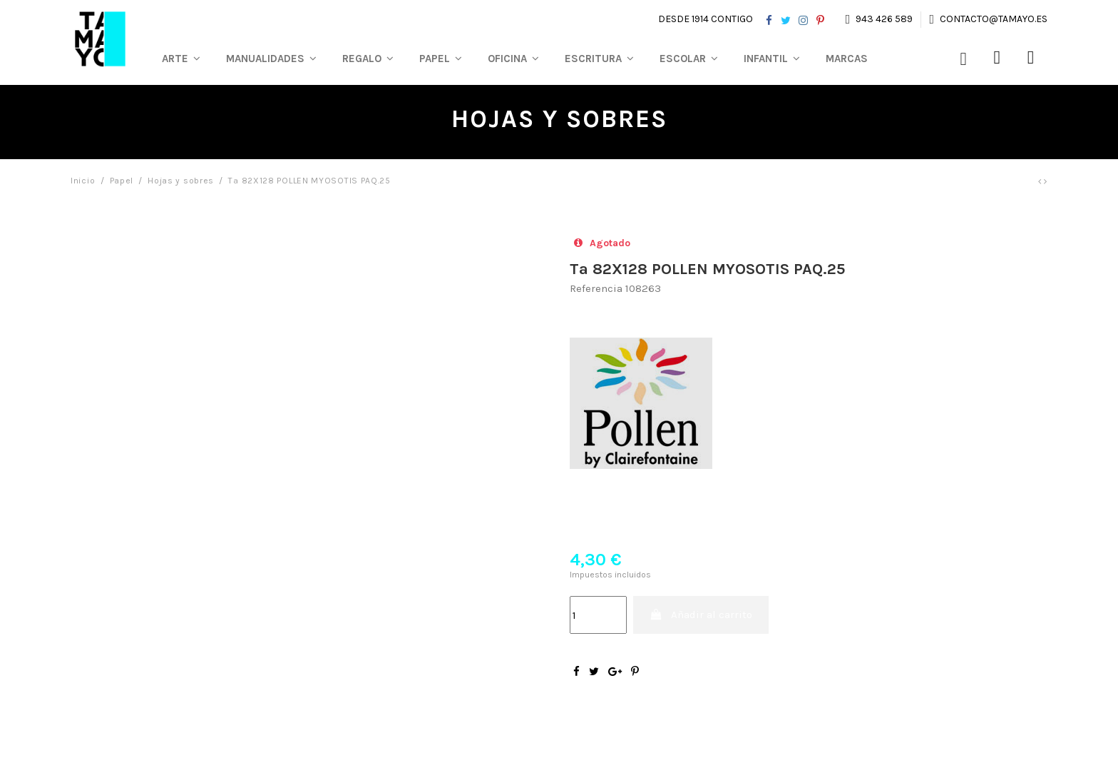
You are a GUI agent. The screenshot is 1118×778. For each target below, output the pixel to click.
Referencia (596, 288)
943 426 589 (884, 19)
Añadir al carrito (701, 614)
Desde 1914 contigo (705, 19)
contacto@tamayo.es (992, 19)
